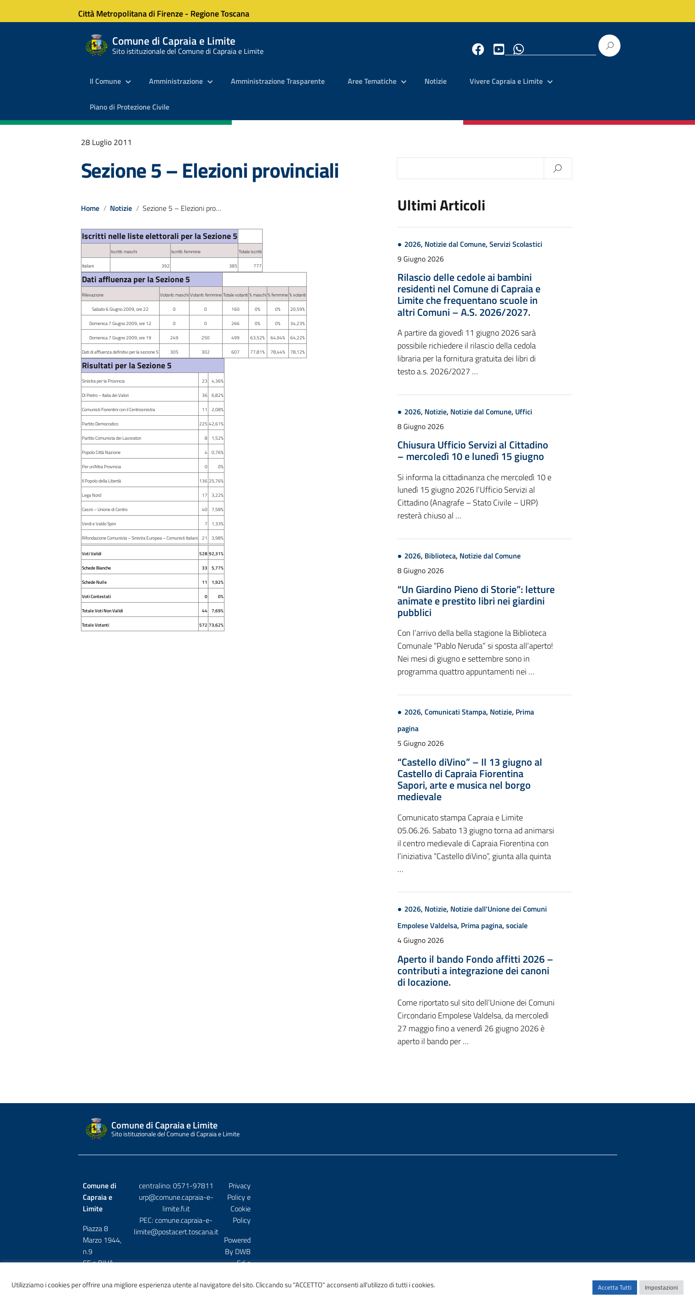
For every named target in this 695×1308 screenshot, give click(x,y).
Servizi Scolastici (558, 251)
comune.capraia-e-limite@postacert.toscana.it (355, 1216)
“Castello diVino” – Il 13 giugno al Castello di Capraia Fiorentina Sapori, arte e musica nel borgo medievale (512, 787)
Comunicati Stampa (498, 720)
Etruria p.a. (596, 1213)
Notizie (436, 89)
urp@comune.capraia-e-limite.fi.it (348, 1204)
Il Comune (105, 89)
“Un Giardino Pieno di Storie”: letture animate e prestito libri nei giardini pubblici (518, 609)
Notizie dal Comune (497, 251)
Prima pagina (524, 933)
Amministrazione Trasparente (278, 89)
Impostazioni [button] (661, 1291)
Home (90, 215)
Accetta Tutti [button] (615, 1291)
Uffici (566, 419)
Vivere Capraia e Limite (506, 89)
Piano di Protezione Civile (129, 115)
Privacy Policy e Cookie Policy (568, 1193)
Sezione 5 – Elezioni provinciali (210, 177)
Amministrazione (176, 89)
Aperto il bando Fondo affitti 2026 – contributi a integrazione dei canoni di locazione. (518, 978)
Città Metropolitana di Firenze (138, 11)
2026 (455, 251)
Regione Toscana (228, 11)
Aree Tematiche (372, 89)
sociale (559, 933)
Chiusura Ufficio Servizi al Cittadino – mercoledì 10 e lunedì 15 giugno (515, 458)
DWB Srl (560, 1213)
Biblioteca (483, 564)
